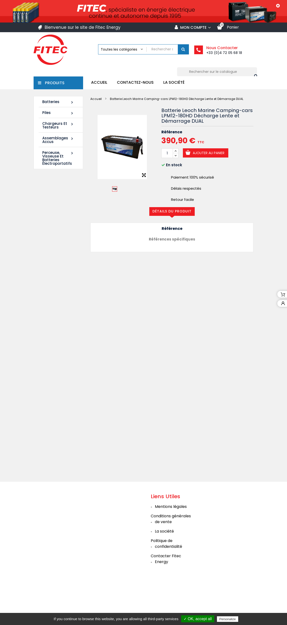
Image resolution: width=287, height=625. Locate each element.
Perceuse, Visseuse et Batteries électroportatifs (58, 158)
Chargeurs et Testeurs (58, 125)
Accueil (99, 82)
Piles (58, 113)
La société (174, 82)
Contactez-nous (135, 82)
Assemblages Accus (58, 140)
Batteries (58, 102)
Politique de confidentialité (166, 580)
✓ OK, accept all (198, 619)
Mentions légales (171, 543)
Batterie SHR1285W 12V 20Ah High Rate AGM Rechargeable (53, 324)
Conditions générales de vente (171, 556)
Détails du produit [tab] (172, 211)
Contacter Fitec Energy (166, 596)
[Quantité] (167, 153)
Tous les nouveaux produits (59, 361)
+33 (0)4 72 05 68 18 (224, 52)
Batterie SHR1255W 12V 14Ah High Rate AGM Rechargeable (53, 248)
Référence (171, 132)
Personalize (227, 619)
